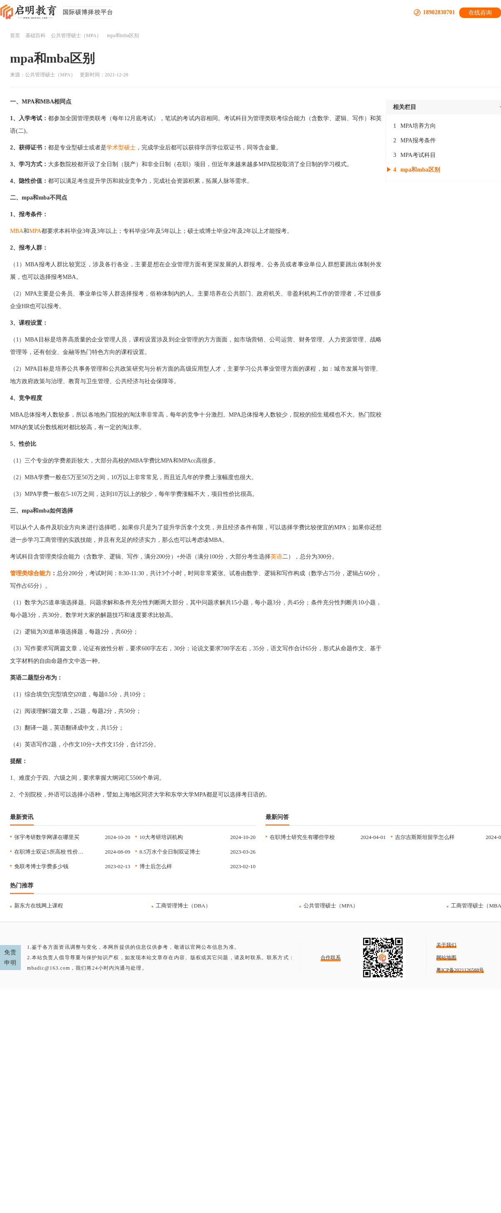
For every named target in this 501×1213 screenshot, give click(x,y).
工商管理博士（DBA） (183, 905)
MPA (35, 231)
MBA (16, 231)
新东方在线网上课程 (38, 905)
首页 (15, 35)
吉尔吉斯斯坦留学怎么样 (425, 837)
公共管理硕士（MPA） (76, 35)
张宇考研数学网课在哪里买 (46, 837)
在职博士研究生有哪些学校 (302, 837)
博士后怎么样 (155, 866)
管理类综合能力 (30, 573)
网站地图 (446, 957)
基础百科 (35, 35)
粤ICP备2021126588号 (460, 970)
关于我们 (446, 945)
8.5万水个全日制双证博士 (169, 852)
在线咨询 (480, 13)
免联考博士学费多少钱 (41, 866)
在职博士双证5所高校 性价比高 (51, 852)
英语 (276, 556)
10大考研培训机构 (161, 837)
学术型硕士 (121, 147)
